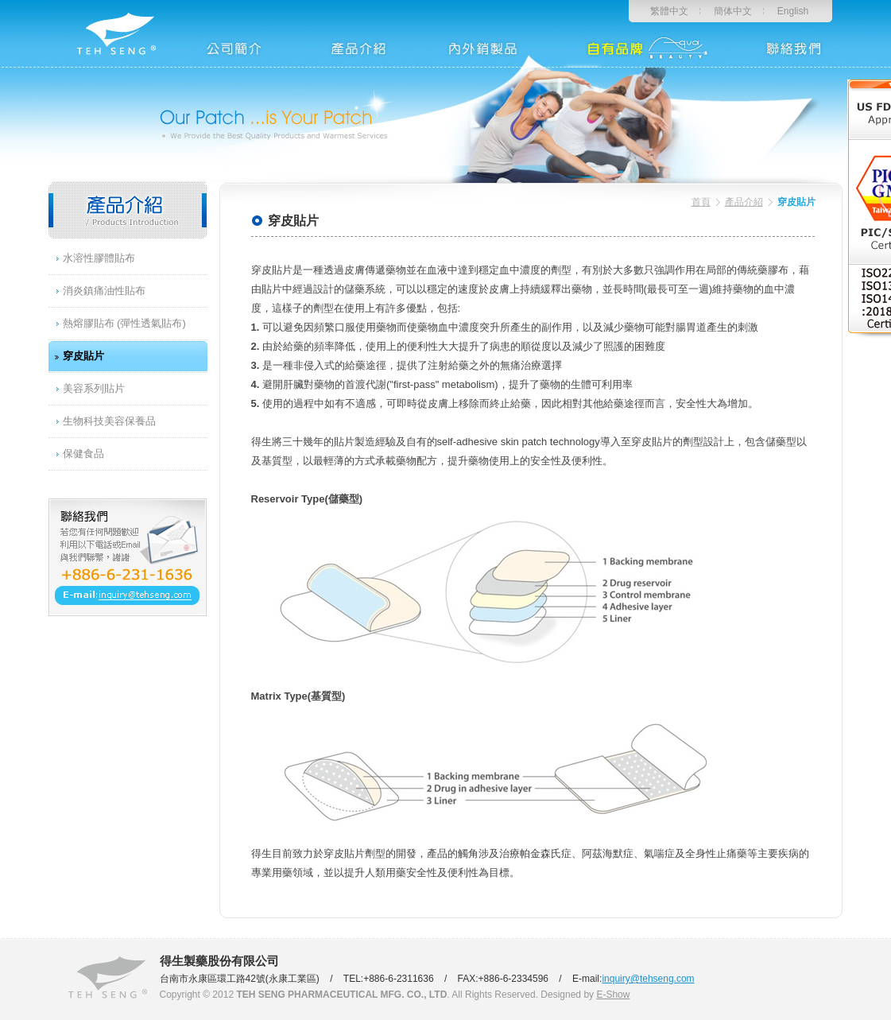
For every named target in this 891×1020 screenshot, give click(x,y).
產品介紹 (744, 201)
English (792, 11)
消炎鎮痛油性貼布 (104, 291)
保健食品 (83, 454)
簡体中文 (733, 11)
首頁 (701, 201)
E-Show (613, 994)
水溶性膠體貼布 (99, 258)
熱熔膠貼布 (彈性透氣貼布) (124, 323)
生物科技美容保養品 (109, 421)
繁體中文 (669, 11)
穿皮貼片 (83, 356)
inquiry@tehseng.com (648, 978)
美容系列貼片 (94, 388)
